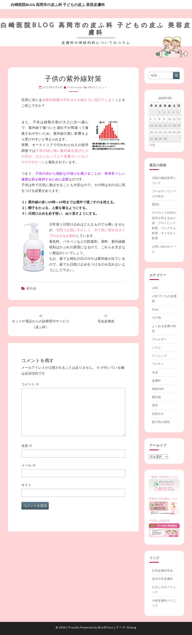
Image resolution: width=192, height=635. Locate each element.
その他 (156, 317)
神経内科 (158, 389)
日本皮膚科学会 (162, 570)
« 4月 (152, 145)
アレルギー (159, 339)
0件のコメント (97, 87)
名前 (26, 446)
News (155, 309)
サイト (26, 485)
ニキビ (156, 347)
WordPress (105, 627)
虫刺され (158, 413)
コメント (30, 384)
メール (28, 465)
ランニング (159, 356)
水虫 (155, 372)
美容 (155, 405)
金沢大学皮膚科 (162, 579)
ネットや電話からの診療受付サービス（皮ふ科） (40, 321)
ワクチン (158, 364)
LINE (155, 288)
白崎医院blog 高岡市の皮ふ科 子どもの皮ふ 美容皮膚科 (58, 4)
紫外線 (31, 288)
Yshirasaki (75, 87)
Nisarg (131, 627)
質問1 (155, 204)
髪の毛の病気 (161, 422)
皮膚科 (156, 380)
